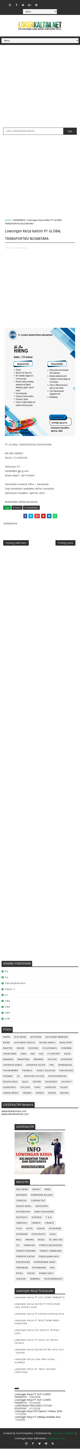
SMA (7, 1001)
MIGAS (41, 1240)
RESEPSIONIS (10, 1082)
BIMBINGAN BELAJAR (42, 1195)
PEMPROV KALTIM (25, 1257)
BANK (48, 1190)
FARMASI (36, 1223)
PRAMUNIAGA (65, 1065)
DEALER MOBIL (23, 1206)
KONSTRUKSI (38, 1234)
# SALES (17, 507)
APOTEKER (36, 1037)
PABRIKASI (29, 1246)
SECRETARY (51, 1082)
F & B (49, 1218)
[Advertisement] (40, 87)
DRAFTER (8, 1048)
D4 (6, 977)
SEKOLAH (21, 1279)
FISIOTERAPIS (50, 1048)
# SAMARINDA (31, 507)
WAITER (52, 1093)
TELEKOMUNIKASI (53, 1279)
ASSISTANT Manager (57, 1037)
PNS (52, 1065)
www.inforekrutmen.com (15, 1114)
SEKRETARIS (9, 1088)
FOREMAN (66, 1048)
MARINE (30, 1240)
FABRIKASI (21, 1223)
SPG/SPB (25, 1088)
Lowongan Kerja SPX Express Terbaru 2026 (38, 1411)
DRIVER (20, 1048)
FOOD (19, 1229)
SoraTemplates (24, 1433)
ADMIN (6, 1037)
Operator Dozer (35, 1065)
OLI (18, 1246)
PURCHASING (66, 1071)
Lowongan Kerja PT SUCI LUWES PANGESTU (40, 1298)
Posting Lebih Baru (16, 543)
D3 (6, 972)
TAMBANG (35, 1279)
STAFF (37, 1088)
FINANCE (49, 1223)
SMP (7, 1013)
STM (7, 1019)
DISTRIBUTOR (23, 1212)
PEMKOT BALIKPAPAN (50, 1246)
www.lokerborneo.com (14, 1111)
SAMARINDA (19, 220)
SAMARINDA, (22, 247)
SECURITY (66, 1082)
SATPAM (37, 1082)
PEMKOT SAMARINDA (51, 1251)
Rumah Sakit (46, 1274)
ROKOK (31, 1274)
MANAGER (8, 1060)
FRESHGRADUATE (15, 983)
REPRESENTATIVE (57, 1076)
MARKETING (24, 1060)
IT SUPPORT (54, 1054)
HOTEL (29, 1229)
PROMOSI (27, 1071)
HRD (33, 1054)
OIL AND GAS (56, 1240)
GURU (23, 1054)
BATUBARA (21, 1195)
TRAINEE (27, 1093)
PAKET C (10, 989)
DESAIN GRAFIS (47, 1043)
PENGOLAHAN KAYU (49, 1257)
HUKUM (41, 1229)
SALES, (11, 247)
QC (18, 1076)
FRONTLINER (9, 1054)
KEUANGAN (22, 1234)
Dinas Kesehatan (44, 1212)
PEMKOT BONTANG (26, 1251)
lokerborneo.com (56, 1438)
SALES (25, 1082)
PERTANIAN (22, 1268)
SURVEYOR (50, 1088)
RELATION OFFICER (34, 1076)
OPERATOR (66, 1060)
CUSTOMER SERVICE (24, 1043)
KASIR (67, 1054)
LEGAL (53, 1234)
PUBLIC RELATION (46, 1071)
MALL (18, 1240)
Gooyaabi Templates (63, 1433)
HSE (41, 1054)
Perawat (8, 1076)
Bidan (6, 1043)
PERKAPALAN (23, 1262)
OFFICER (52, 1060)
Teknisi (40, 1093)
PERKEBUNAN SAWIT (44, 1262)
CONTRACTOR (38, 1201)
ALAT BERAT (20, 1037)
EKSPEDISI (22, 1218)
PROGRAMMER (10, 1071)
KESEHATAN (55, 1229)
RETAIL (19, 1274)
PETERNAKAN (39, 1268)
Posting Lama (65, 543)
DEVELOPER (66, 1043)
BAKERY (36, 1190)
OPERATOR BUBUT (12, 1065)
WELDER (64, 1093)
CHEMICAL (21, 1201)
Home (8, 220)
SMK (7, 1007)
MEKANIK (38, 1060)
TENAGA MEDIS (11, 1093)
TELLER (63, 1088)
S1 (6, 995)
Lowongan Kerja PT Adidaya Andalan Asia (39, 1314)
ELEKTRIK (33, 1048)
